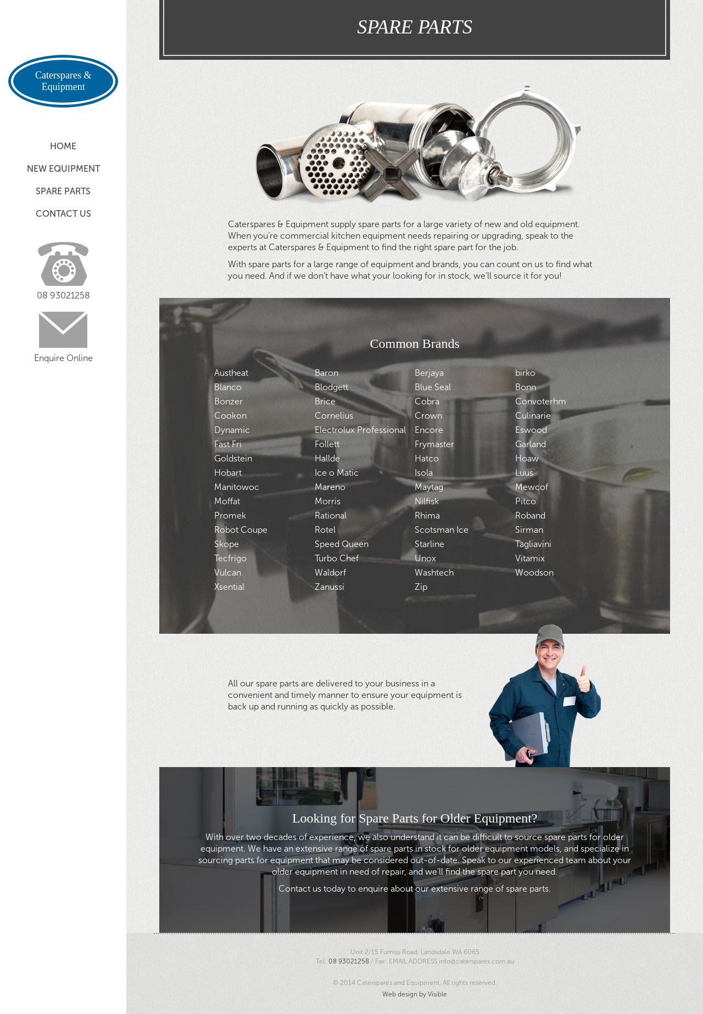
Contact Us (63, 214)
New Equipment (63, 169)
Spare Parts (63, 191)
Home (63, 146)
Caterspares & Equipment (63, 81)
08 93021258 (63, 295)
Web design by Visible (414, 994)
